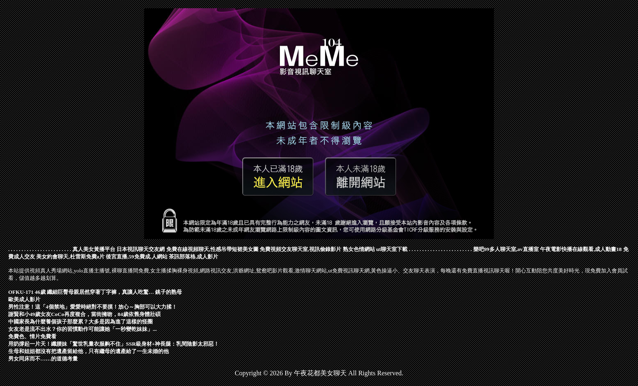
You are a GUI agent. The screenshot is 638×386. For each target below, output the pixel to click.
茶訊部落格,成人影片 (193, 256)
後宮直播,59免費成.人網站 (137, 256)
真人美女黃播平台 (93, 249)
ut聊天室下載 (392, 249)
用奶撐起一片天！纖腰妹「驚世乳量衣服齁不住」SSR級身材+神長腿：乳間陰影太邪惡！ (113, 344)
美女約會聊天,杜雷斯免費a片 (70, 256)
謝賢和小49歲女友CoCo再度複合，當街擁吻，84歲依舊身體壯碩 (84, 314)
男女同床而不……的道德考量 (43, 359)
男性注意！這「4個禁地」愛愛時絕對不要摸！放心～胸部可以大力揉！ (92, 307)
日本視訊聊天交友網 (140, 249)
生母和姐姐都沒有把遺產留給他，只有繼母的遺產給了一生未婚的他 (88, 351)
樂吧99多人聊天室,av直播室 (506, 249)
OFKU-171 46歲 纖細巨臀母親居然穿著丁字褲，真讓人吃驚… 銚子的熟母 (95, 292)
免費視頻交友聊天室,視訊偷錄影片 (300, 249)
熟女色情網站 (359, 249)
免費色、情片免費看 (32, 336)
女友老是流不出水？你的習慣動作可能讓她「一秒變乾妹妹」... (82, 329)
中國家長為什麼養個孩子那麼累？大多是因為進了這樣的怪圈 (80, 322)
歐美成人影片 (24, 299)
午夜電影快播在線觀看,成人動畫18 (581, 249)
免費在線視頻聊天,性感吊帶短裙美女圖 (212, 249)
